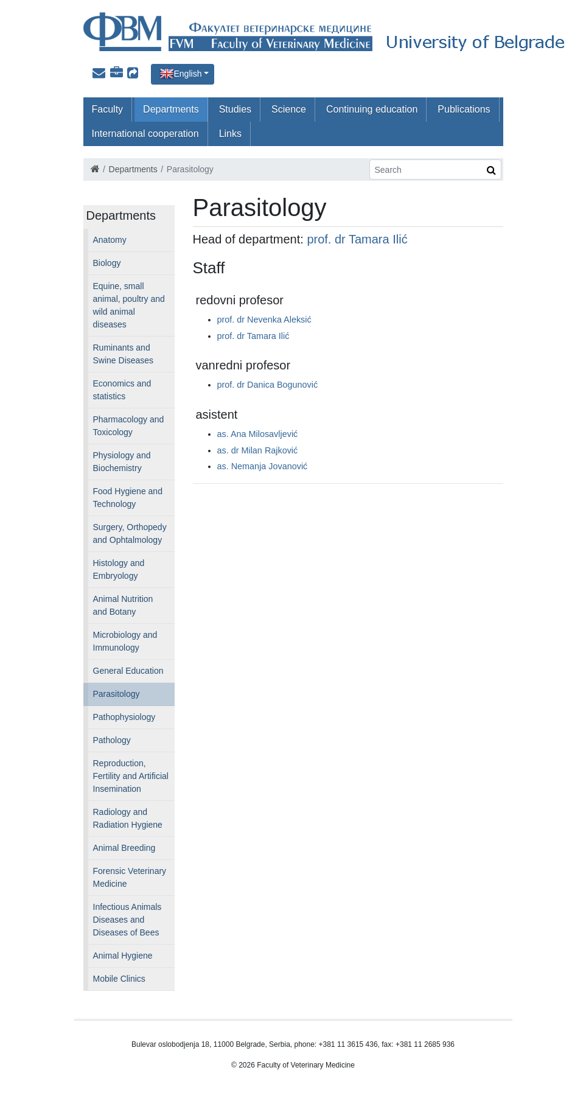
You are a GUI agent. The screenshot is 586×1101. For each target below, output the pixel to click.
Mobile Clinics (119, 979)
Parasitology (116, 694)
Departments (171, 109)
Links (230, 133)
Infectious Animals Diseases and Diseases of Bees (127, 919)
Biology (107, 263)
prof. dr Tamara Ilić (357, 239)
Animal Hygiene (123, 955)
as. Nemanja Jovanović (262, 466)
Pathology (112, 740)
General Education (128, 671)
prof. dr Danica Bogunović (267, 385)
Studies (235, 109)
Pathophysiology (124, 717)
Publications (464, 109)
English (188, 74)
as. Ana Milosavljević (257, 434)
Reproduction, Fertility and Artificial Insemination (131, 776)
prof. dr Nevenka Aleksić (264, 319)
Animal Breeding (124, 848)
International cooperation (145, 133)
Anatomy (110, 240)
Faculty (108, 109)
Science (288, 109)
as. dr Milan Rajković (257, 450)
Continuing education (371, 109)
